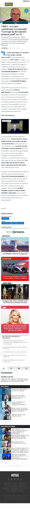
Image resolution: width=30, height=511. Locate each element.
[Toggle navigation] (2, 4)
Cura (13, 223)
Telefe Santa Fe (6, 223)
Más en (15, 232)
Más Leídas (4, 387)
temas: (3, 221)
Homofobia (20, 223)
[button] (27, 60)
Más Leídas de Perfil (8, 426)
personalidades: (6, 216)
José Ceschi (5, 218)
